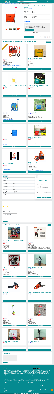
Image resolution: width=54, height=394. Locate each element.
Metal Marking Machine (11, 376)
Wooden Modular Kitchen (14, 378)
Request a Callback (29, 36)
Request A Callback (27, 365)
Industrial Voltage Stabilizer (27, 374)
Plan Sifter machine (38, 376)
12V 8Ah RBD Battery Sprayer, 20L (34, 136)
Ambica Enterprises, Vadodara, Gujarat (34, 93)
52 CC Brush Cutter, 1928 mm (33, 316)
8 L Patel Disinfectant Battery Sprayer (35, 57)
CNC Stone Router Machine (12, 374)
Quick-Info (4, 388)
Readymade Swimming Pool (46, 379)
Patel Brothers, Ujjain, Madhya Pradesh (34, 66)
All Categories (12, 386)
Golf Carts (19, 380)
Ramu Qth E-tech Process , (7, 93)
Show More (49, 41)
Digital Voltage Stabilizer (35, 374)
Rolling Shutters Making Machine (22, 378)
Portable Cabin (19, 370)
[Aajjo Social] (48, 368)
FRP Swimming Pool (24, 379)
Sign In (47, 1)
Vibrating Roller (36, 370)
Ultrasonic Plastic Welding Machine (11, 377)
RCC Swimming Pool (39, 379)
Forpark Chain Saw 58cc (7, 292)
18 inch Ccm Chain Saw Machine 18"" (35, 266)
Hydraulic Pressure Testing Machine (34, 375)
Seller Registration (30, 383)
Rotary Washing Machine (20, 374)
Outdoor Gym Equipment (6, 380)
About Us (4, 383)
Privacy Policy (18, 385)
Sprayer (4, 111)
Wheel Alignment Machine (40, 378)
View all (49, 224)
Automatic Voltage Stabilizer (42, 374)
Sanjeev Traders (31, 23)
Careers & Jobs (12, 385)
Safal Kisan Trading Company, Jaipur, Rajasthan (35, 169)
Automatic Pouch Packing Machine (38, 377)
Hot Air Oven (22, 373)
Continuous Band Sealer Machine (28, 377)
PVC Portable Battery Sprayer (33, 162)
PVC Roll (21, 376)
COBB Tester (20, 375)
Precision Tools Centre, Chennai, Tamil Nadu (35, 118)
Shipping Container (8, 373)
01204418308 (42, 383)
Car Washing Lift (30, 378)
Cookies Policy (18, 383)
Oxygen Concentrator (37, 380)
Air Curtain (24, 376)
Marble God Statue (17, 376)
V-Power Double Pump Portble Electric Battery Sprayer (13, 57)
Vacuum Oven (18, 373)
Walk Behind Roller (31, 370)
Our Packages (30, 385)
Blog (4, 387)
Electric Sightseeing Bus (14, 380)
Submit (5, 220)
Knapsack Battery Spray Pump (8, 137)
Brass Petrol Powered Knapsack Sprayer (10, 341)
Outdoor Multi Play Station (24, 370)
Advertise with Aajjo (30, 384)
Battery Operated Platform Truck (29, 380)
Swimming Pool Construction (31, 379)
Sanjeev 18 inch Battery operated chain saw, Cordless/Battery (39, 292)
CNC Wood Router (44, 373)
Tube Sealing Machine (42, 370)
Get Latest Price (30, 8)
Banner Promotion (30, 386)
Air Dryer (9, 378)
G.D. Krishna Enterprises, (7, 169)
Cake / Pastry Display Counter (44, 375)
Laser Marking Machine (13, 370)
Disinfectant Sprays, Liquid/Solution (34, 111)
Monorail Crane (16, 375)
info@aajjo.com (42, 386)
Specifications (5, 175)
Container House (13, 373)
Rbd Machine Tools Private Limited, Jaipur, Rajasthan (36, 144)
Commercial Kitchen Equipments (30, 376)
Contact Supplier (30, 29)
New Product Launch (31, 388)
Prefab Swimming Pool (18, 379)
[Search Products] (17, 1)
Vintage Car (22, 380)
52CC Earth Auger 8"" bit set (33, 341)
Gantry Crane (7, 375)
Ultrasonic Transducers (20, 377)
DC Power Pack (27, 373)
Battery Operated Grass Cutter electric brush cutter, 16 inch (14, 316)
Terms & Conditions (18, 384)
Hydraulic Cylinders (32, 373)
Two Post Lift (34, 378)
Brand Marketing (30, 387)
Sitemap (4, 384)
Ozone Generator (42, 380)
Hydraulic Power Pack (38, 373)
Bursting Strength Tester (25, 375)
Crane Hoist (11, 375)
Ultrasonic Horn (44, 376)
